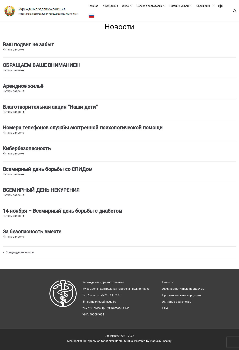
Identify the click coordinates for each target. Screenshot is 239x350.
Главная (93, 6)
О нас (127, 6)
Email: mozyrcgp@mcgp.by (99, 301)
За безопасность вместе (32, 232)
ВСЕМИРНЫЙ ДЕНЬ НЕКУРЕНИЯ (41, 190)
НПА (165, 308)
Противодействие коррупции (181, 295)
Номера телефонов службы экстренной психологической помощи (83, 128)
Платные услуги (181, 6)
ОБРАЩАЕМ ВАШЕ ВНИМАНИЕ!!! (41, 65)
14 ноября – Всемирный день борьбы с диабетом (62, 211)
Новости (167, 282)
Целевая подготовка (151, 6)
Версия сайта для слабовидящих (220, 6)
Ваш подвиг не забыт (28, 45)
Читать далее (14, 49)
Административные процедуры (183, 288)
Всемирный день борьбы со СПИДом (47, 169)
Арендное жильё (23, 86)
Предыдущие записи (20, 252)
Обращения (205, 6)
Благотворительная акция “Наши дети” (50, 107)
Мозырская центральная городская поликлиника (100, 341)
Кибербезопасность (27, 149)
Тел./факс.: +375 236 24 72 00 (101, 295)
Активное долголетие (176, 301)
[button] (130, 6)
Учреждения (110, 6)
